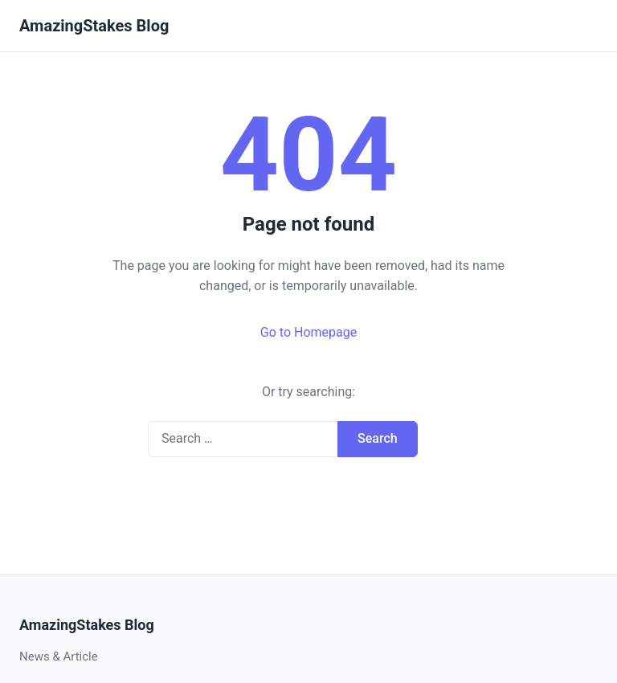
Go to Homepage (308, 332)
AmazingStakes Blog (94, 25)
